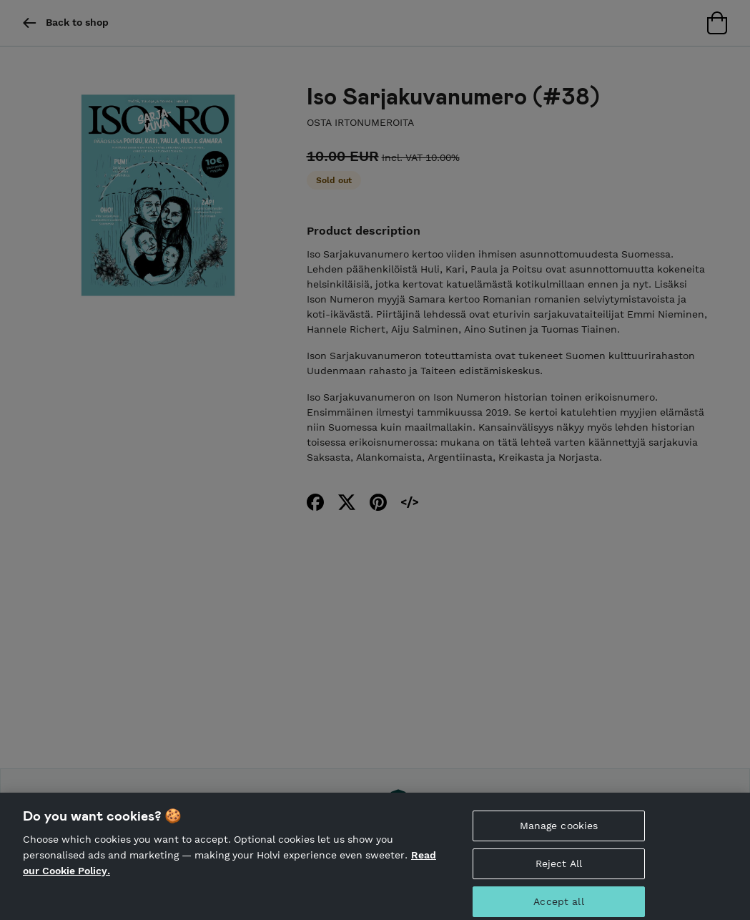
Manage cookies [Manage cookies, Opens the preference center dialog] (559, 830)
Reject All (559, 868)
